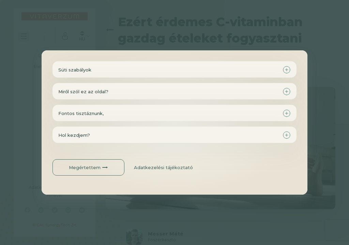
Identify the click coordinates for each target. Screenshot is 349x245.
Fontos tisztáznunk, (81, 113)
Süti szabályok (74, 69)
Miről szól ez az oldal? (83, 91)
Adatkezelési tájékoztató (163, 167)
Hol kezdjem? (74, 135)
